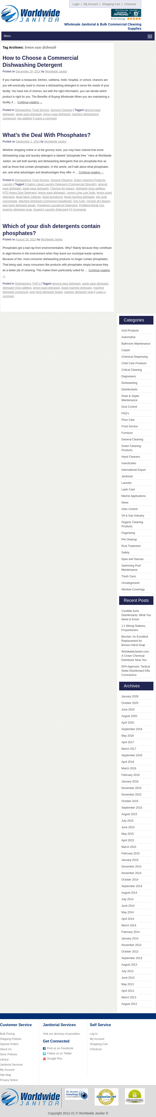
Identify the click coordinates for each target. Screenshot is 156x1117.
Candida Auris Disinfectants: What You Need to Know (136, 615)
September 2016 (131, 755)
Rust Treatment (131, 546)
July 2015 (127, 820)
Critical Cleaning (131, 369)
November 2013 (131, 945)
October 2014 (130, 879)
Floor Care (128, 419)
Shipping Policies (10, 1039)
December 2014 (131, 866)
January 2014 (130, 938)
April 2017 (127, 742)
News (124, 502)
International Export (133, 469)
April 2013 (127, 990)
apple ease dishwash (29, 114)
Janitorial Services (11, 1064)
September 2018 (131, 729)
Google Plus (54, 1058)
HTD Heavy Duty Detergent (20, 192)
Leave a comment (46, 118)
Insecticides (128, 463)
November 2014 (131, 873)
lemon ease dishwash (56, 114)
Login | (77, 4)
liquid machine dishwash (79, 197)
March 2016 (128, 768)
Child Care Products (133, 363)
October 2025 (130, 703)
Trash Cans (128, 576)
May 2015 (127, 833)
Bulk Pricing (7, 1033)
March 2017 (128, 748)
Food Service (40, 110)
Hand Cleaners (130, 456)
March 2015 (128, 847)
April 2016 (127, 762)
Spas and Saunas (132, 559)
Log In (93, 1033)
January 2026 (130, 696)
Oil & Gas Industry (132, 515)
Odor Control (129, 509)
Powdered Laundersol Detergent (57, 205)
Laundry (8, 184)
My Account (7, 1069)
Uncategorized (130, 583)
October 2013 (130, 951)
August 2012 (129, 1004)
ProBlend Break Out (91, 205)
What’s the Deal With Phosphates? (46, 135)
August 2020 (129, 716)
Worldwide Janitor (56, 71)
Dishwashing (23, 110)
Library (4, 1059)
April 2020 (127, 722)
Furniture (127, 433)
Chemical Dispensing (134, 356)
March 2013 (128, 997)
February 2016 (130, 775)
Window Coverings (133, 589)
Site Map (5, 1075)
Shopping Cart (99, 1044)
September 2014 (131, 886)
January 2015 (130, 860)
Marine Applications (133, 496)
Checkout (131, 4)
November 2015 (131, 794)
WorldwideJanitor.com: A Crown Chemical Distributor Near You (135, 656)
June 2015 (128, 827)
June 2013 (128, 977)
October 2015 (130, 801)
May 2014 (127, 912)
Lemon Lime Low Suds (81, 192)
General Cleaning (61, 110)
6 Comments (78, 209)
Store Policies (8, 1054)
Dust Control (129, 406)
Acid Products (130, 330)
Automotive (128, 337)
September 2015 (131, 807)
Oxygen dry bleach (98, 201)
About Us (5, 1049)
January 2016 (130, 781)
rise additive (24, 118)
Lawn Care (128, 489)
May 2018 (127, 735)
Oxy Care (79, 201)
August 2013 (129, 964)
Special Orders (9, 1044)
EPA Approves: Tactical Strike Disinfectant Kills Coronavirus (135, 671)
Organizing (128, 533)
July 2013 (127, 971)
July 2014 (127, 899)
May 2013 (127, 984)
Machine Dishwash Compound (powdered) (45, 201)
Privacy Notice (9, 1080)
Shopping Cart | (112, 4)
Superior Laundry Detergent (51, 209)
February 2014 (130, 932)
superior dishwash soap (17, 209)
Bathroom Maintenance (135, 343)
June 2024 (128, 709)
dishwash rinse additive (90, 188)
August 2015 (129, 814)
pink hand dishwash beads (19, 205)
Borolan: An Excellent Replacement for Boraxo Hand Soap (134, 641)
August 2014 (129, 892)
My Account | (91, 4)
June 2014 (128, 905)
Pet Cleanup (129, 539)
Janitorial (127, 476)
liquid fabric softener (28, 197)
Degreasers (128, 376)
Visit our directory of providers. (62, 1033)
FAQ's (36, 283)
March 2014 (128, 925)
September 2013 (131, 958)
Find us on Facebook (60, 1048)
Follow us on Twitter (59, 1053)
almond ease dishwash (66, 283)
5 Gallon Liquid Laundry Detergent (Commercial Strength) (61, 184)
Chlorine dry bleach (62, 188)
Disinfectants (129, 389)
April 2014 (127, 919)
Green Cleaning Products (89, 180)
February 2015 (130, 853)
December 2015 (131, 788)
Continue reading (29, 102)
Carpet (125, 350)
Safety (125, 552)
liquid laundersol (52, 197)
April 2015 (127, 840)
